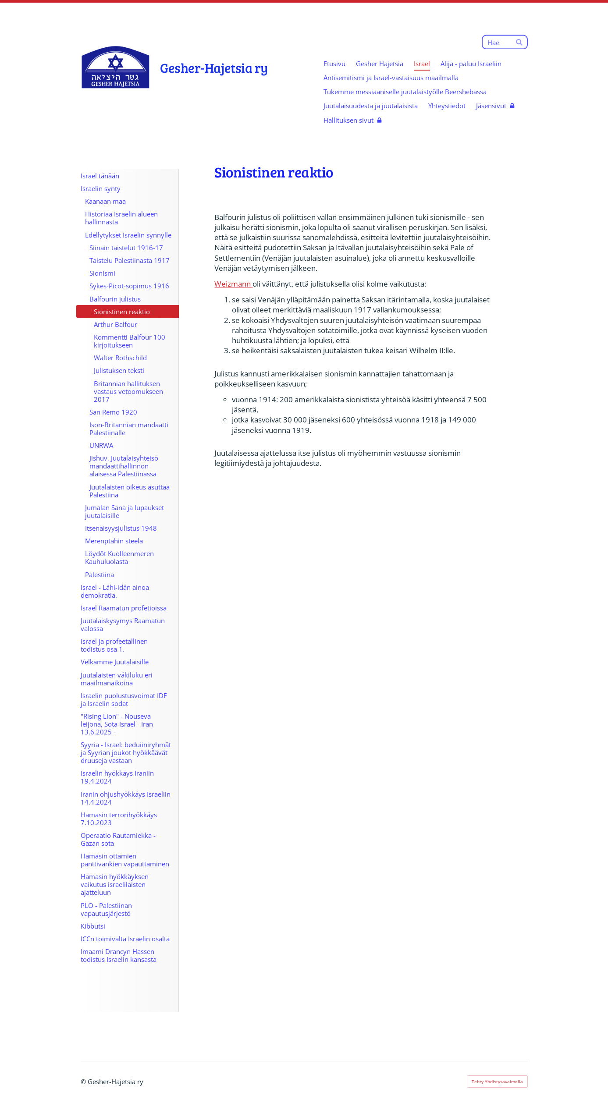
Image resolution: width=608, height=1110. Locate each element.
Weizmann (233, 284)
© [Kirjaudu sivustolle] (84, 1081)
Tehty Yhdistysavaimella (497, 1081)
